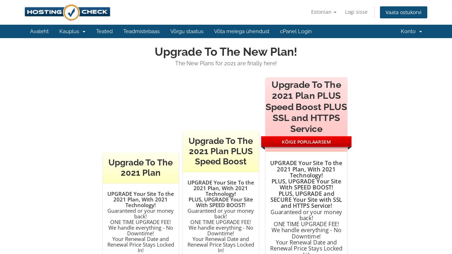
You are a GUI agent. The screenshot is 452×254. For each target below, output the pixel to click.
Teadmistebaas (141, 31)
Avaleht (39, 31)
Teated (104, 31)
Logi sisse (356, 11)
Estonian (324, 11)
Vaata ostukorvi (404, 12)
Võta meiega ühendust (241, 31)
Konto (411, 31)
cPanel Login (296, 31)
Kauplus (72, 31)
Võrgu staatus (186, 31)
